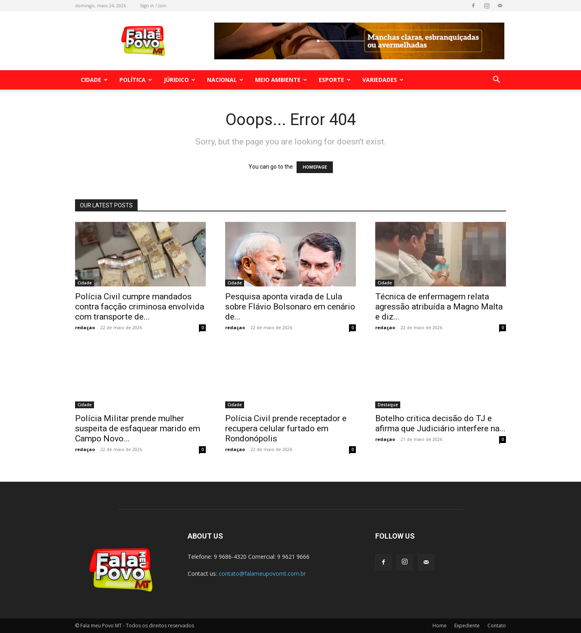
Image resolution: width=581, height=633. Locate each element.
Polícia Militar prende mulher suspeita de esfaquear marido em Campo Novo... (137, 428)
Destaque (388, 404)
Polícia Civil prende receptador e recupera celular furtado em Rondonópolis (286, 428)
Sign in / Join (153, 5)
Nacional (225, 80)
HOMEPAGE (315, 167)
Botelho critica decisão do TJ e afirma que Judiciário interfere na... (440, 423)
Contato (496, 625)
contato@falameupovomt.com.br (262, 573)
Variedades (382, 80)
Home (440, 625)
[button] (496, 80)
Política (135, 80)
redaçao (85, 327)
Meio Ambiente (281, 80)
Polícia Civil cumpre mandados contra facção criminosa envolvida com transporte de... (139, 307)
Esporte (335, 80)
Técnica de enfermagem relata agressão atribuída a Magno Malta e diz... (439, 307)
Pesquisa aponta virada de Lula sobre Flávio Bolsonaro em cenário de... (290, 307)
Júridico (179, 80)
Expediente (467, 625)
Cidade (94, 80)
